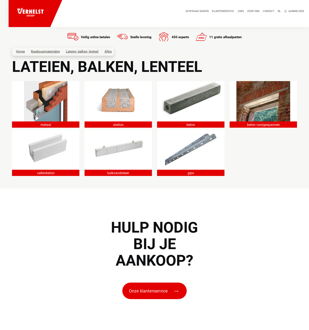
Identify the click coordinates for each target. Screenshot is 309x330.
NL (279, 11)
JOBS (240, 11)
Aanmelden (294, 11)
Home (20, 51)
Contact (268, 11)
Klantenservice (223, 11)
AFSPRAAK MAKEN (197, 11)
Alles (108, 51)
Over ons (253, 11)
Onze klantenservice (153, 291)
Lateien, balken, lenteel (82, 51)
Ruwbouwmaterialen (45, 51)
